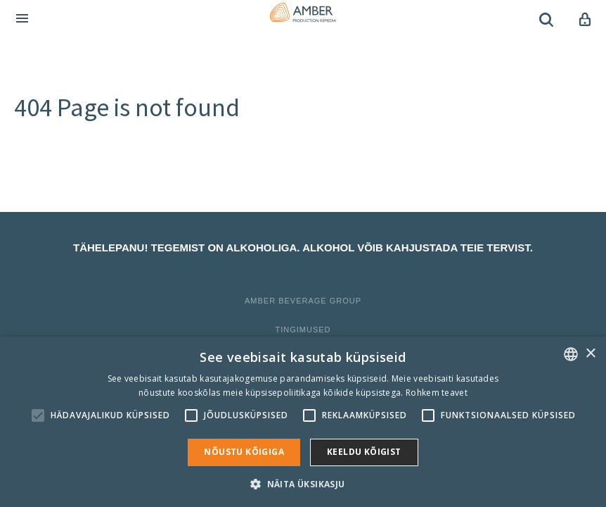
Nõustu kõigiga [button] (244, 452)
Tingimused (302, 329)
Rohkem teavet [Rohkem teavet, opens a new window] (437, 393)
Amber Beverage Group (303, 300)
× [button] (590, 354)
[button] (302, 483)
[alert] (303, 422)
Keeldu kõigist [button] (364, 452)
